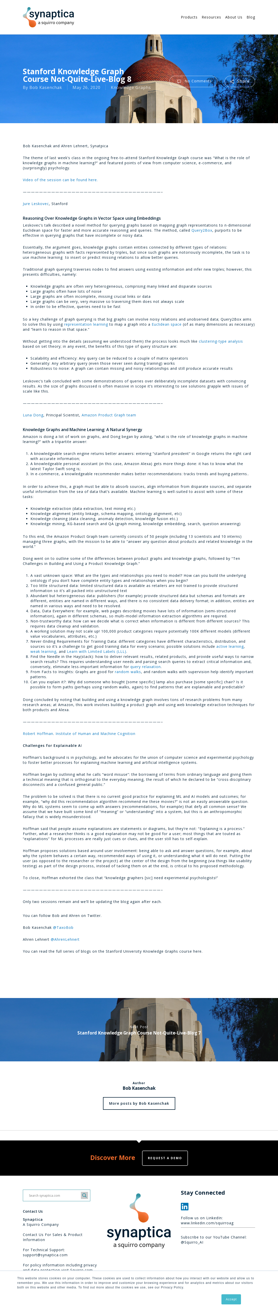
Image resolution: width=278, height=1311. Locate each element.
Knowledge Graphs (131, 87)
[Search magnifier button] (84, 1195)
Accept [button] (231, 1299)
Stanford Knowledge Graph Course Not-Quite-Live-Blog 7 (139, 1029)
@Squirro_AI (192, 1242)
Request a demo (165, 1158)
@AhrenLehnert (65, 939)
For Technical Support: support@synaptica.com (45, 1252)
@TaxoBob (63, 927)
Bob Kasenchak (45, 87)
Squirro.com (81, 1270)
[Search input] (54, 1195)
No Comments (193, 81)
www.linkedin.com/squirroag (207, 1223)
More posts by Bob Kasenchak (139, 1103)
